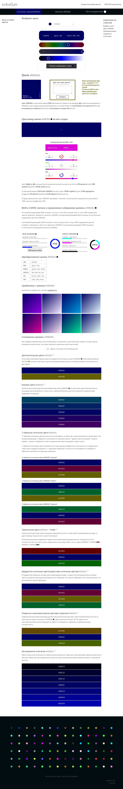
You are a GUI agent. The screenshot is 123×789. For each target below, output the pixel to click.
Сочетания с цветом (28, 12)
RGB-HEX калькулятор (113, 4)
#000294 (61, 697)
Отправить (62, 97)
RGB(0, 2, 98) (30, 184)
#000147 (61, 679)
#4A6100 (61, 643)
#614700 (61, 631)
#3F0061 (61, 424)
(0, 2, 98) (78, 103)
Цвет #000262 (108, 28)
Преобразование (109, 31)
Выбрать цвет (108, 26)
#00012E (61, 673)
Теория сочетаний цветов (91, 4)
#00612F (61, 492)
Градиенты (107, 34)
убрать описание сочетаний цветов (64, 349)
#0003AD (61, 703)
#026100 (61, 563)
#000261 (61, 685)
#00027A (61, 691)
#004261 (61, 400)
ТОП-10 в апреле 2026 (96, 12)
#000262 (61, 370)
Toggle (47, 349)
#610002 (61, 551)
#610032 (61, 469)
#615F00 (61, 377)
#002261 (61, 406)
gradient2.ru (52, 290)
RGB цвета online (34, 250)
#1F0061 (61, 418)
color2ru (9, 4)
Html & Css (63, 12)
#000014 (61, 666)
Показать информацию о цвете (61, 66)
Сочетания (107, 36)
